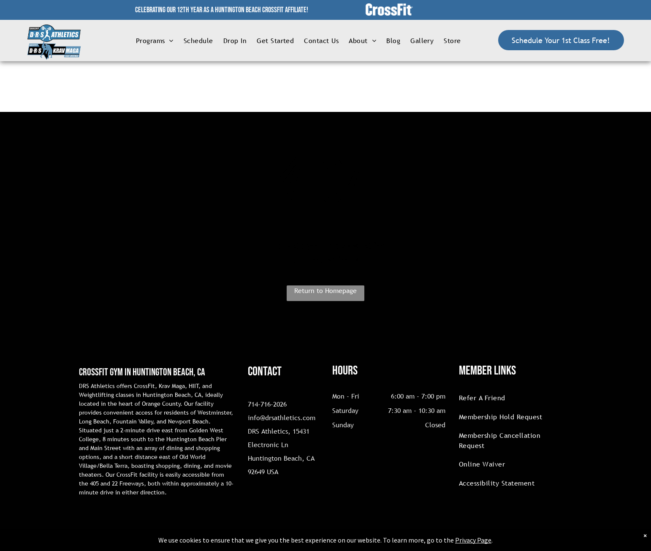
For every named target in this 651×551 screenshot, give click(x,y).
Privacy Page (473, 540)
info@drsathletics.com (281, 417)
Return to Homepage (325, 290)
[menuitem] (155, 40)
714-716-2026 (267, 404)
